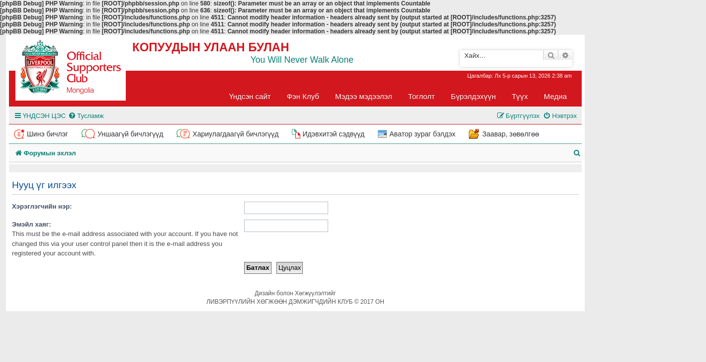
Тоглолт (421, 96)
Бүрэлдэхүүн (473, 96)
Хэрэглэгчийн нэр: (42, 206)
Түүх (520, 96)
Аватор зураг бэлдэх (422, 134)
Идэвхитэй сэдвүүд (333, 134)
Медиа (555, 96)
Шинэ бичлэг (47, 134)
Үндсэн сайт (250, 96)
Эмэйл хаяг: (31, 224)
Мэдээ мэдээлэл (363, 96)
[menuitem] (85, 116)
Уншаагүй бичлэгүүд (130, 134)
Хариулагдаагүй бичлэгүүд (235, 134)
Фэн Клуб (303, 96)
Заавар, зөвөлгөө (510, 134)
